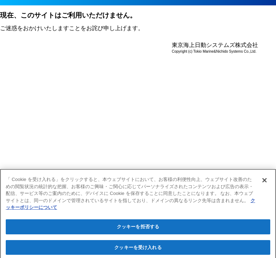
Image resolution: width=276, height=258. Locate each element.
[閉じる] (264, 182)
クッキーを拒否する (138, 227)
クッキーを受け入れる (137, 248)
